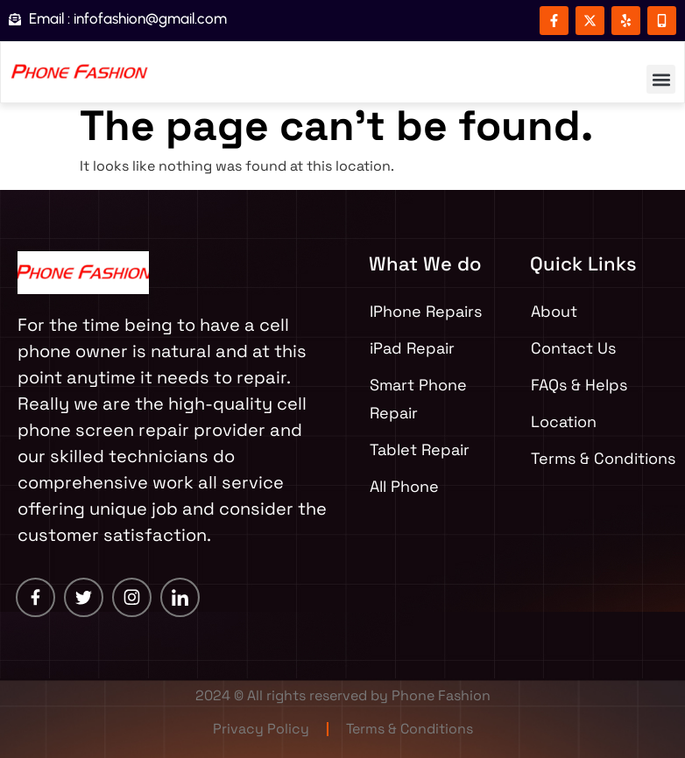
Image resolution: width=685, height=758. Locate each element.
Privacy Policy (261, 728)
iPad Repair (412, 348)
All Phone (404, 486)
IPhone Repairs (426, 311)
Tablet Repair (420, 449)
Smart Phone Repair (418, 399)
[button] (660, 79)
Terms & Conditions (409, 728)
